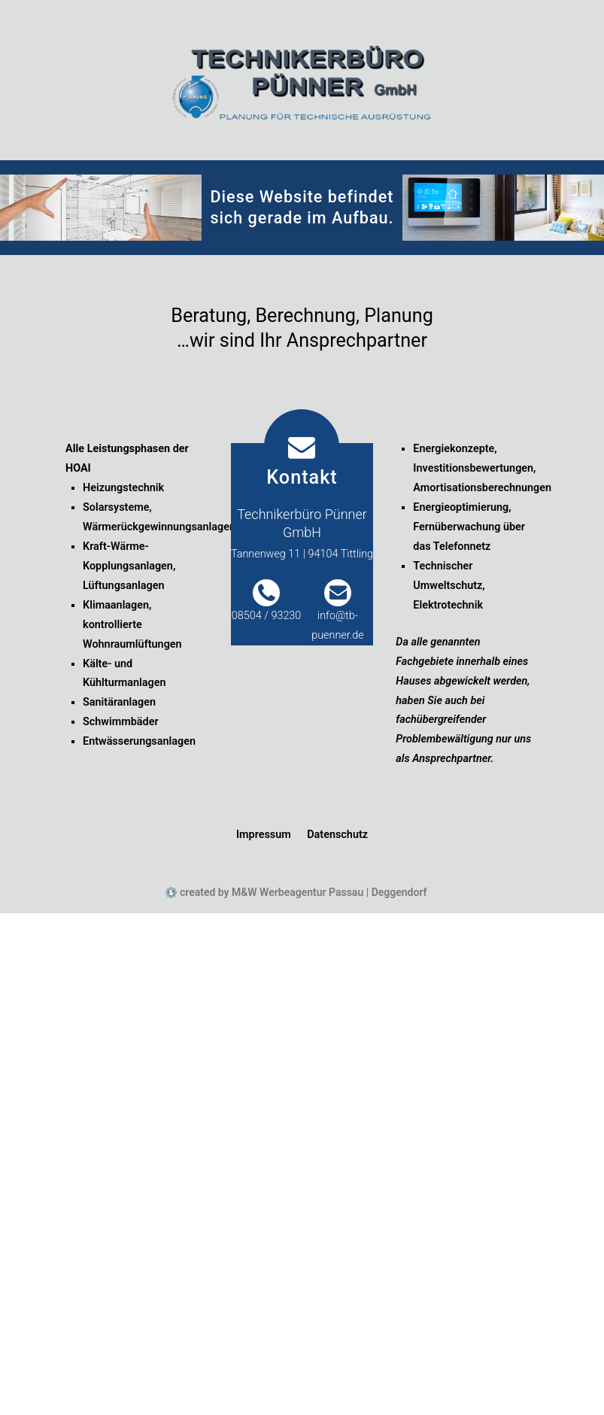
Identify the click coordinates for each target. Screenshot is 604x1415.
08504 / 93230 (267, 615)
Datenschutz (337, 834)
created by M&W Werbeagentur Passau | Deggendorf (301, 892)
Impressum (263, 834)
